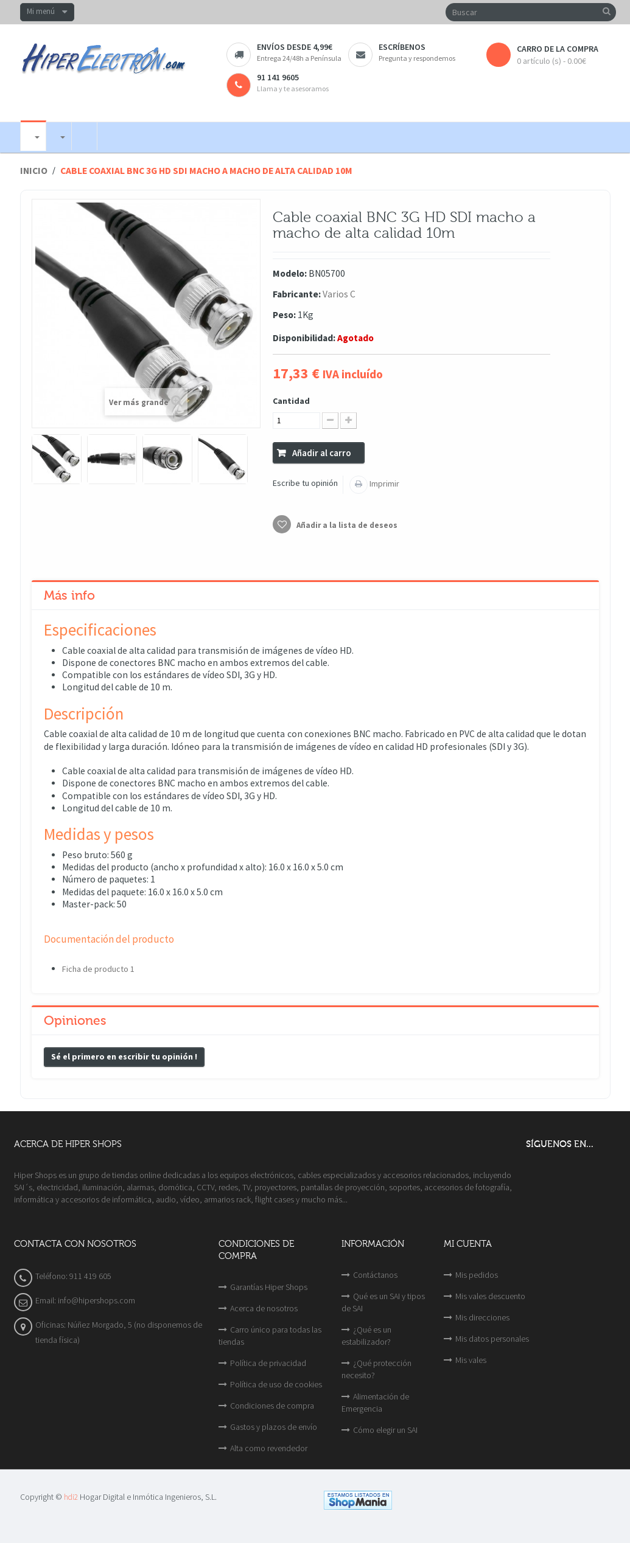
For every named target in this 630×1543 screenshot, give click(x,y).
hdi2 (71, 1497)
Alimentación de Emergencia (375, 1402)
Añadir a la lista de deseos (346, 525)
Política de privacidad (268, 1362)
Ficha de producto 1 (98, 968)
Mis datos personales (492, 1338)
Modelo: (290, 273)
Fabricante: (297, 294)
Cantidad (291, 400)
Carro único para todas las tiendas (270, 1335)
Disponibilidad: (304, 338)
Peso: (284, 315)
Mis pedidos (476, 1274)
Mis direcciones (482, 1317)
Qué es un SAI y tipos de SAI (383, 1302)
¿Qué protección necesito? (376, 1369)
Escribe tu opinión (305, 482)
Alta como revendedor (268, 1448)
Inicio (33, 170)
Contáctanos (375, 1274)
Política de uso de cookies (276, 1384)
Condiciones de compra (272, 1405)
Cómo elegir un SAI (385, 1429)
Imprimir (383, 483)
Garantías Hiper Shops (268, 1286)
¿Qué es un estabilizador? (366, 1335)
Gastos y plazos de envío (273, 1426)
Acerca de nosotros (264, 1308)
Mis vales (470, 1359)
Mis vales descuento (490, 1296)
